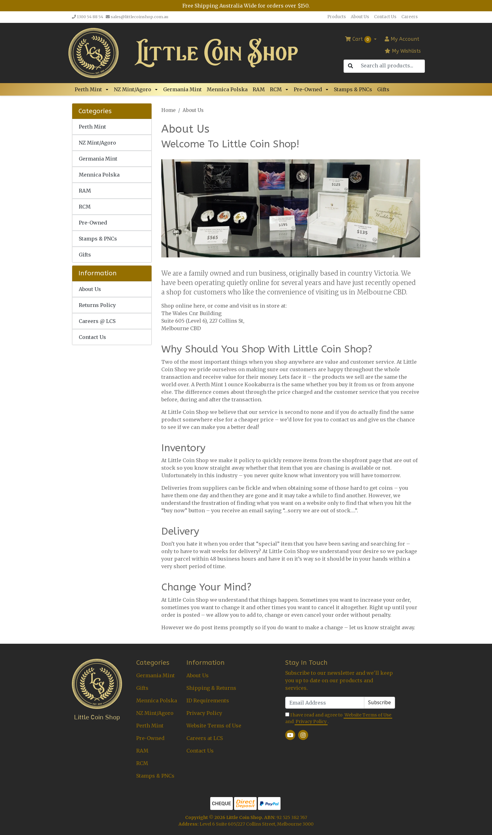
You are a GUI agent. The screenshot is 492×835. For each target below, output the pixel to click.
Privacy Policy (204, 713)
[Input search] (390, 65)
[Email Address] (324, 703)
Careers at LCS (204, 738)
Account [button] (402, 39)
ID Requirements (207, 700)
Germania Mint (182, 89)
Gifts (383, 89)
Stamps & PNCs (353, 89)
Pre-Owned (308, 89)
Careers (409, 16)
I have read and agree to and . (338, 718)
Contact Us (385, 16)
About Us (360, 16)
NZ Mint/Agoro (132, 89)
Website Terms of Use (213, 725)
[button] (107, 89)
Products (336, 16)
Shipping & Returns (211, 688)
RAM (259, 89)
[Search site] (350, 66)
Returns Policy (97, 305)
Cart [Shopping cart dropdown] (359, 39)
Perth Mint (88, 89)
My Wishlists (403, 51)
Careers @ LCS (97, 321)
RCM (276, 89)
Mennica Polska (227, 89)
